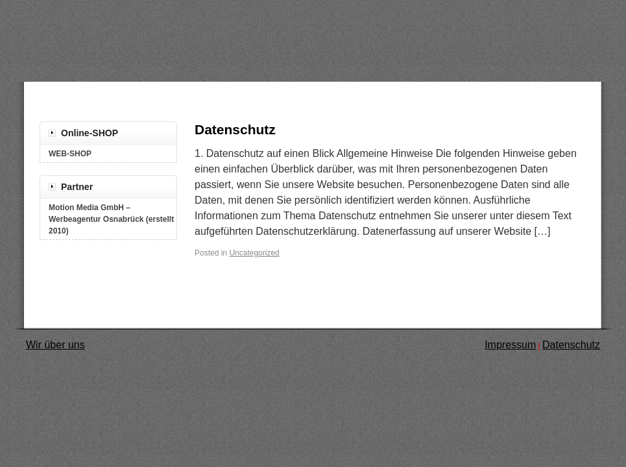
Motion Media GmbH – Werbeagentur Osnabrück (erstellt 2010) (111, 219)
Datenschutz (235, 129)
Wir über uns (55, 344)
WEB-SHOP (70, 153)
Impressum (510, 344)
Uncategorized (254, 252)
